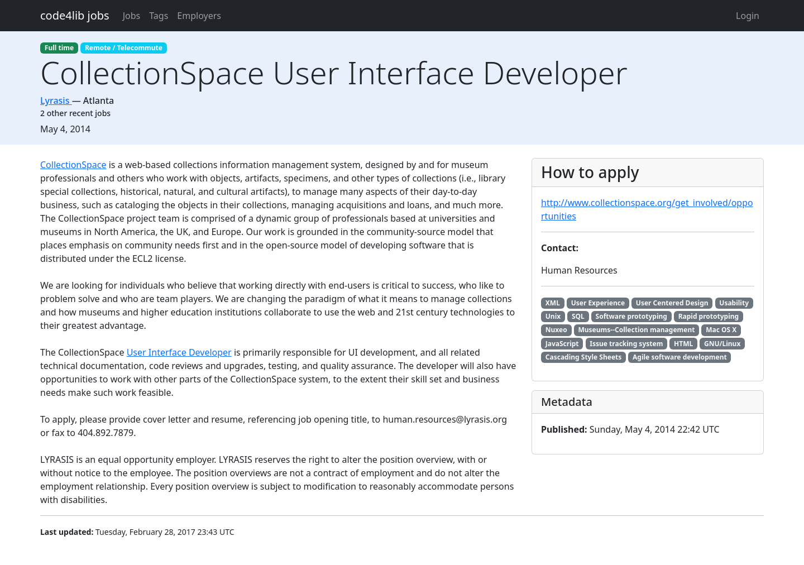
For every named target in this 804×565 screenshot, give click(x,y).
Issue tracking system (626, 343)
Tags (158, 15)
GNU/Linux (722, 343)
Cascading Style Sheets (583, 357)
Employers (199, 15)
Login (747, 15)
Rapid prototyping (708, 316)
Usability (734, 303)
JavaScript (562, 343)
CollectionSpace (73, 165)
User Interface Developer (179, 352)
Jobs (132, 15)
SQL (578, 316)
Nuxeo (556, 329)
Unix (553, 316)
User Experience (598, 303)
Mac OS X (721, 329)
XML (552, 303)
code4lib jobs (74, 15)
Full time (59, 47)
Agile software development (680, 357)
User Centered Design (672, 303)
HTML (683, 343)
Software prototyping (631, 316)
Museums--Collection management (636, 329)
